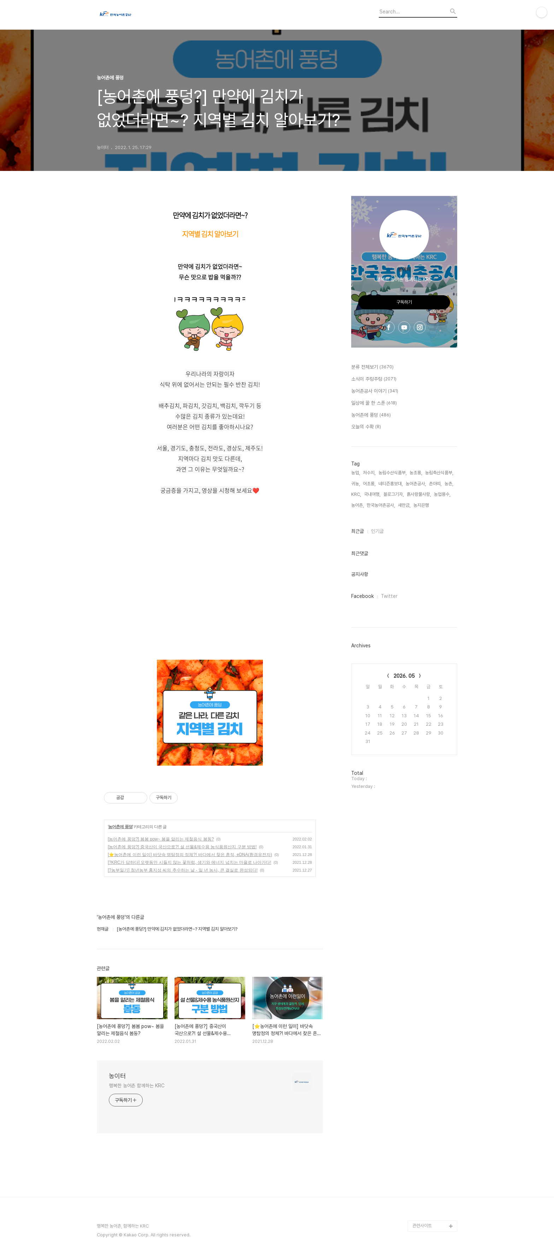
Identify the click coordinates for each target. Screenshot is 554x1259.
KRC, (356, 494)
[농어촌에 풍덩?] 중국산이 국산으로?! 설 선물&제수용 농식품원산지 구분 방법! (182, 846)
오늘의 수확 (366, 426)
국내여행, (372, 494)
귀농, (355, 483)
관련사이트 (422, 1225)
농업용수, (442, 494)
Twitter (389, 596)
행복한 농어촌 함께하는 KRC (136, 1085)
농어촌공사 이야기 (374, 391)
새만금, (404, 505)
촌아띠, (435, 483)
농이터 (117, 1076)
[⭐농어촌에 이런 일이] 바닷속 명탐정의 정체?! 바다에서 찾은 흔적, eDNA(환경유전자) (190, 854)
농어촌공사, (416, 483)
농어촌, (357, 505)
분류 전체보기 (372, 367)
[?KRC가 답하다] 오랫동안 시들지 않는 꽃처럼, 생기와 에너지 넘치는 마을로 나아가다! (189, 862)
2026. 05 (404, 676)
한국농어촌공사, (381, 505)
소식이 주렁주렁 (373, 379)
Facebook (362, 596)
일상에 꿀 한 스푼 (374, 403)
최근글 (357, 531)
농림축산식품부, (439, 472)
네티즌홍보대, (390, 483)
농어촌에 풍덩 (120, 826)
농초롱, (415, 472)
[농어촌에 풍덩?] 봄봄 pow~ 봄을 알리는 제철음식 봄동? (161, 839)
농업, (355, 472)
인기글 (377, 531)
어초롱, (369, 483)
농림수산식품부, (392, 472)
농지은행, (421, 505)
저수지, (369, 472)
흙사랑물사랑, (419, 494)
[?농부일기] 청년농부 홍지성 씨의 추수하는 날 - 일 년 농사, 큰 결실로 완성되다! (183, 870)
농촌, (448, 483)
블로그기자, (393, 494)
